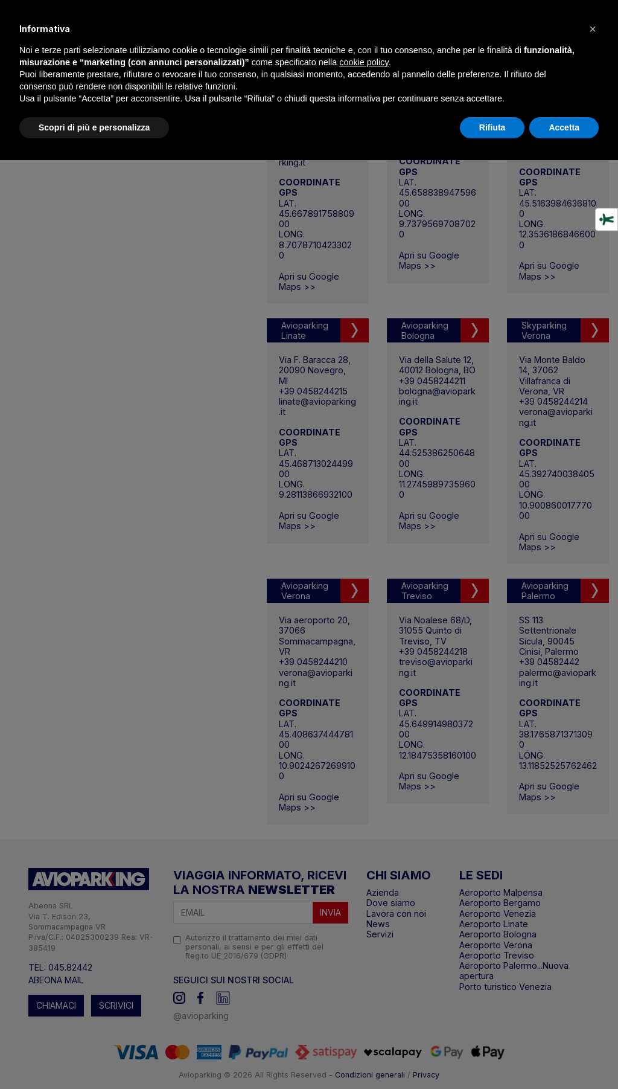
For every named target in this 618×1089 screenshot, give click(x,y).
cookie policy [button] (363, 62)
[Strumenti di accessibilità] (606, 219)
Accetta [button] (564, 127)
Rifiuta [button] (492, 127)
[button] (592, 29)
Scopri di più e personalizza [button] (94, 127)
